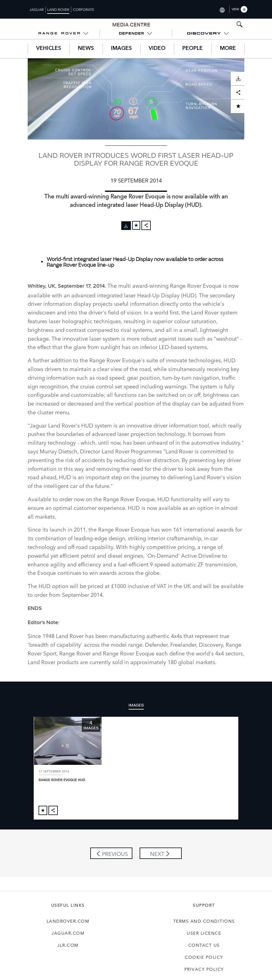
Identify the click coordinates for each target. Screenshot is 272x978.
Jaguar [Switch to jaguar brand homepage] (36, 9)
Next (157, 841)
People (192, 48)
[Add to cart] (136, 225)
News (86, 48)
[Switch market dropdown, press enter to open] (222, 9)
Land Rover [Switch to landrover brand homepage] (58, 9)
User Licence (204, 921)
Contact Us (204, 933)
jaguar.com (67, 921)
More (228, 48)
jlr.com (68, 933)
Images (121, 48)
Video (157, 48)
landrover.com (68, 909)
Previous (115, 841)
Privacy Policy (204, 957)
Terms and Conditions (204, 909)
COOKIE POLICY (204, 945)
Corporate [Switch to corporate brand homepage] (83, 9)
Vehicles (48, 48)
